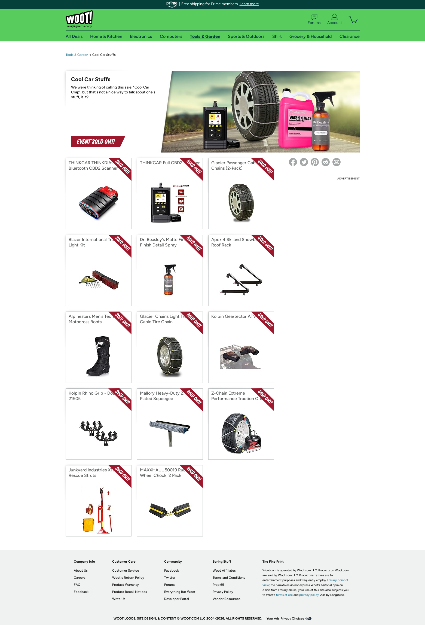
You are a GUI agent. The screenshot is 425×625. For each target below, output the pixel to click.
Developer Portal (176, 599)
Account (334, 19)
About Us (81, 570)
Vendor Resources (226, 599)
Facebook (171, 570)
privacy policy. (309, 595)
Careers (79, 578)
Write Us (118, 599)
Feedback (81, 592)
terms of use (284, 595)
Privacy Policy (223, 592)
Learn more (249, 4)
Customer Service (125, 570)
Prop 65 (218, 585)
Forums (314, 19)
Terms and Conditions (229, 578)
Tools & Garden (77, 55)
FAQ (77, 585)
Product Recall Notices (129, 592)
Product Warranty (125, 585)
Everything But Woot (179, 592)
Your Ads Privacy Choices (285, 618)
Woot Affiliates (224, 570)
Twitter (169, 578)
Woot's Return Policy (128, 578)
